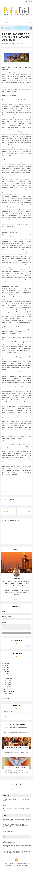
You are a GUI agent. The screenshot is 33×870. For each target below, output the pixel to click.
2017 (5, 659)
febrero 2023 (7, 676)
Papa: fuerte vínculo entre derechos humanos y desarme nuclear (16, 805)
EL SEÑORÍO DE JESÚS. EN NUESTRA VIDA (16, 747)
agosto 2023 (7, 689)
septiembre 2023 (8, 691)
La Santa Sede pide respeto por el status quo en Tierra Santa (16, 800)
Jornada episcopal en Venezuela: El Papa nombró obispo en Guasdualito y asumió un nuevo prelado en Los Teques (17, 847)
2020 (5, 665)
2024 (5, 696)
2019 (5, 663)
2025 (5, 698)
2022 (5, 669)
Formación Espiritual (9, 711)
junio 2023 (6, 684)
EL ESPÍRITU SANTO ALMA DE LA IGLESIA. (16, 767)
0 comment (5, 45)
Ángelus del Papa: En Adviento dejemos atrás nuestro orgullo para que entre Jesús (16, 809)
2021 (5, 667)
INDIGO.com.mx (24, 865)
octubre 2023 (7, 693)
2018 (5, 661)
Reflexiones (6, 716)
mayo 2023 (6, 682)
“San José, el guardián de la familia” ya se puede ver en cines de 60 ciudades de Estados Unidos (16, 852)
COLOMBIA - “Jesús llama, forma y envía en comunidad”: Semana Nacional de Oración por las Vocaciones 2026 (15, 825)
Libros (5, 714)
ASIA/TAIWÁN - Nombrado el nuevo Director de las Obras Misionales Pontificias (17, 820)
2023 (5, 671)
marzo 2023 (7, 678)
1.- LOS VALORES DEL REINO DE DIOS (16, 728)
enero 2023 (6, 673)
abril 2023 (6, 680)
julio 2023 (6, 686)
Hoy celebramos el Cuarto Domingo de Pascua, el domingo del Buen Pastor (15, 841)
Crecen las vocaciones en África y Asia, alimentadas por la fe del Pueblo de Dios (16, 830)
